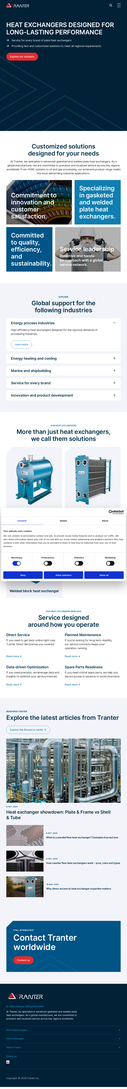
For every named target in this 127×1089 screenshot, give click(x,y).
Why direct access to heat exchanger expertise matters (80, 889)
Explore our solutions (23, 56)
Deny (23, 575)
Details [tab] (63, 520)
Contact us (24, 961)
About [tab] (105, 520)
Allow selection (63, 575)
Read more (13, 656)
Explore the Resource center (28, 730)
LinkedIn (8, 1064)
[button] (110, 5)
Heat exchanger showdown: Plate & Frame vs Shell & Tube (62, 815)
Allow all (103, 575)
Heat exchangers (15, 1040)
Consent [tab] (21, 520)
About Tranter (14, 1049)
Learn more (22, 344)
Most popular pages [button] (17, 1031)
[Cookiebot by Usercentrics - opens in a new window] (111, 512)
